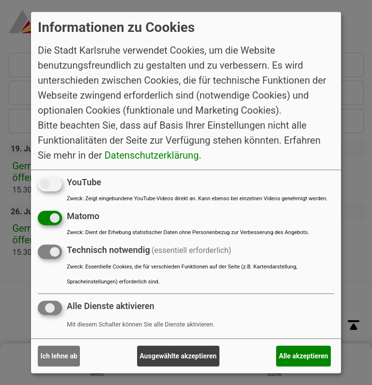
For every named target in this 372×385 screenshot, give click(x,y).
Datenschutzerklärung (152, 155)
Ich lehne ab (59, 356)
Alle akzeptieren (303, 356)
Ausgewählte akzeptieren (178, 356)
